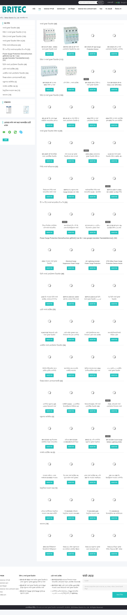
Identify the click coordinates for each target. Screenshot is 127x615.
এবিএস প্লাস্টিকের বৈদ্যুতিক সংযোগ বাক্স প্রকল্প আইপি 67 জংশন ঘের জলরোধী (49, 513)
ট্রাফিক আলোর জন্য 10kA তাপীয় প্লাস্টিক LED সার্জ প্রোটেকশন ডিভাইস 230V (93, 370)
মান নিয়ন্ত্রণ (71, 9)
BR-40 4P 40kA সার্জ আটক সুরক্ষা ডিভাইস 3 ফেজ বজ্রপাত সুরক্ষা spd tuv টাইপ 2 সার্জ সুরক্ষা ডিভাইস (33, 581)
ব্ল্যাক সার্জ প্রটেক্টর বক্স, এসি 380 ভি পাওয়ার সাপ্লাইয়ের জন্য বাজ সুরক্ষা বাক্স (92, 478)
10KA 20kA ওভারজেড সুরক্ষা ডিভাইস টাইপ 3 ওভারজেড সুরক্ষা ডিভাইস (92, 156)
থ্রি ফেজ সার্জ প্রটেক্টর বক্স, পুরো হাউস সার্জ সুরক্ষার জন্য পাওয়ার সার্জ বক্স (71, 478)
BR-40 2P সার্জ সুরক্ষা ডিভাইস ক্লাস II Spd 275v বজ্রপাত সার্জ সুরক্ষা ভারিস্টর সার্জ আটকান (32, 587)
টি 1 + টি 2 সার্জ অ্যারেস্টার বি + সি (15, 49)
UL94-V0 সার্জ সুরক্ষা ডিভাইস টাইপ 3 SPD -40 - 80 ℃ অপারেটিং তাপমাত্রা (114, 156)
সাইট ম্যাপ (3, 595)
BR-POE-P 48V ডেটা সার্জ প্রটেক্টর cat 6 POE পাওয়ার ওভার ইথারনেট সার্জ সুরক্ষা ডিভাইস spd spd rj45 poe (65, 587)
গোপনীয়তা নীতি (30, 607)
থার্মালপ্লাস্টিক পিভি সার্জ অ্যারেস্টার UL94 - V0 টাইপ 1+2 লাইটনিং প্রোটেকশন (92, 192)
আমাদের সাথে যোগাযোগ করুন (87, 9)
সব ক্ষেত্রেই (108, 9)
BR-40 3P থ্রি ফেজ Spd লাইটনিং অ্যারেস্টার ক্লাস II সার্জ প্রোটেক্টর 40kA (49, 120)
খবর (101, 9)
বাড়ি (33, 9)
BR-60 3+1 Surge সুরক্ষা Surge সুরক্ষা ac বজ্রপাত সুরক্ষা (32, 592)
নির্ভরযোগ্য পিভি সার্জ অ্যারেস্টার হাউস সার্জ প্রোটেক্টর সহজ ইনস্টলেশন (49, 192)
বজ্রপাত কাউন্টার (8, 82)
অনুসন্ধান (100, 2)
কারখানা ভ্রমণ (61, 9)
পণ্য (39, 9)
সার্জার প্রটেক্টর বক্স (9, 86)
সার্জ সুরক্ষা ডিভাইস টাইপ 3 (12, 41)
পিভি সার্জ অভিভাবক (10, 45)
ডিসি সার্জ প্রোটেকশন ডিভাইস (13, 64)
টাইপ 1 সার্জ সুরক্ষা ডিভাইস (12, 32)
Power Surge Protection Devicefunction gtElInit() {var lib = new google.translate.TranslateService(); (17, 56)
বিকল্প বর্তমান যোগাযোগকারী (12, 77)
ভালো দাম (49, 54)
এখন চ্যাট (110, 2)
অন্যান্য (5, 95)
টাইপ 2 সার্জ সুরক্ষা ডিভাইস (12, 36)
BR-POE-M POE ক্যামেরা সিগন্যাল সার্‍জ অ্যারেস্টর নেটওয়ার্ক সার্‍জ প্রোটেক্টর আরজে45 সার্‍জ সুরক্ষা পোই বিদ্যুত (66, 581)
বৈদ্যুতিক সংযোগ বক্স (10, 90)
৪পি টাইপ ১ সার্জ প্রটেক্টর (71, 82)
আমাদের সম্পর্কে (49, 9)
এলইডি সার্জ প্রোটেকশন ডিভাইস (14, 73)
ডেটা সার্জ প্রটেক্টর (9, 69)
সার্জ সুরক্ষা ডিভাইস (9, 28)
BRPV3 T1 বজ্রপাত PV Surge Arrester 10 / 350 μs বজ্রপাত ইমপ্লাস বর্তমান (71, 192)
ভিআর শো (118, 9)
